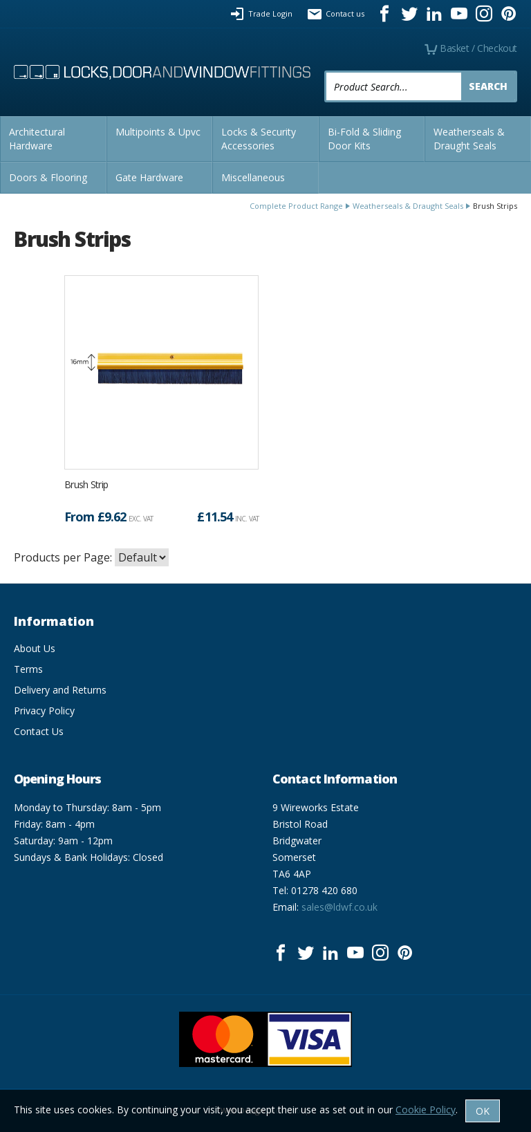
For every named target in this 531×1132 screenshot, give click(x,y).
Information (54, 621)
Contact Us (39, 731)
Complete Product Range (296, 206)
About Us (34, 648)
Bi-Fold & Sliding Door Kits (364, 138)
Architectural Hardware (37, 138)
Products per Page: (63, 557)
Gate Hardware (149, 177)
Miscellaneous (253, 177)
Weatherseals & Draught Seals (469, 138)
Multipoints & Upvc (158, 131)
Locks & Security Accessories (258, 138)
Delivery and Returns (60, 689)
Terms (28, 669)
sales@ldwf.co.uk (339, 906)
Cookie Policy (425, 1109)
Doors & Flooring (48, 177)
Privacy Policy (44, 710)
